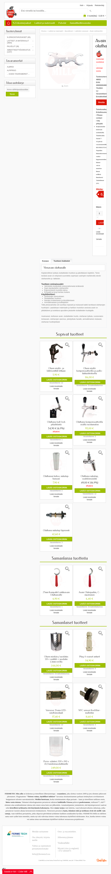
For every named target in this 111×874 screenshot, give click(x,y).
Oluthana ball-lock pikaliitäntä (56, 423)
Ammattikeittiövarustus (80, 23)
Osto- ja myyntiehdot (67, 831)
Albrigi (10, 67)
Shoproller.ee (102, 860)
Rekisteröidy (99, 5)
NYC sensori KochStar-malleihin (89, 711)
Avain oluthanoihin (96, 31)
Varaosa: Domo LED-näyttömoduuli (56, 711)
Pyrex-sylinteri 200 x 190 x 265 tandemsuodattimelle (56, 762)
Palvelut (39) (13, 46)
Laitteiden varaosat (81, 31)
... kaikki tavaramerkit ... (18, 74)
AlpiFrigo (11, 70)
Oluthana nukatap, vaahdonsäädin (89, 477)
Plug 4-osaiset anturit (89, 656)
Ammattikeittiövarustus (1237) (18, 51)
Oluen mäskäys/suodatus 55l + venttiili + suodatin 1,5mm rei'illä (56, 659)
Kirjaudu (90, 5)
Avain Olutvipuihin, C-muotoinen (89, 593)
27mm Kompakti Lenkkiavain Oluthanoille (56, 593)
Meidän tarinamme (40, 831)
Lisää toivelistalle (100, 233)
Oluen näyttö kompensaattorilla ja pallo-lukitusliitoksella (89, 371)
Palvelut (62, 23)
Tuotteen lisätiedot (62, 261)
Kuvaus (45, 261)
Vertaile (99, 239)
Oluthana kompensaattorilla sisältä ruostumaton (89, 423)
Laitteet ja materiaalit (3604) (18, 42)
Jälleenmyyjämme (65, 837)
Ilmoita (101, 102)
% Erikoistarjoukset (22, 23)
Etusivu (43, 31)
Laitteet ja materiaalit (45, 23)
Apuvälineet (69, 31)
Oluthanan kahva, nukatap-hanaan (56, 477)
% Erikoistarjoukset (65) (19, 37)
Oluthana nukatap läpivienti (56, 530)
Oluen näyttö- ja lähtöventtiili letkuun (56, 369)
